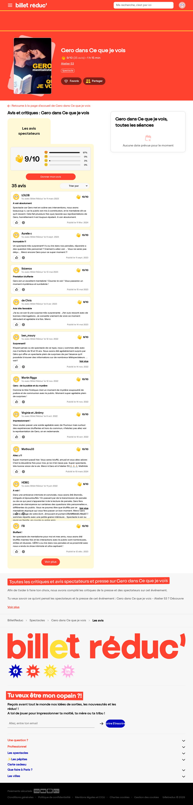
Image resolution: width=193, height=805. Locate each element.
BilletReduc (15, 620)
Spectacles (37, 620)
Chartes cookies (120, 797)
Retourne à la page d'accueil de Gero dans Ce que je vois (51, 106)
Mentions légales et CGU (90, 797)
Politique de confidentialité (54, 797)
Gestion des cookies (146, 797)
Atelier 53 (67, 63)
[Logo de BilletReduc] (31, 5)
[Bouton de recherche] (170, 5)
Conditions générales (20, 797)
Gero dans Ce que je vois (68, 620)
